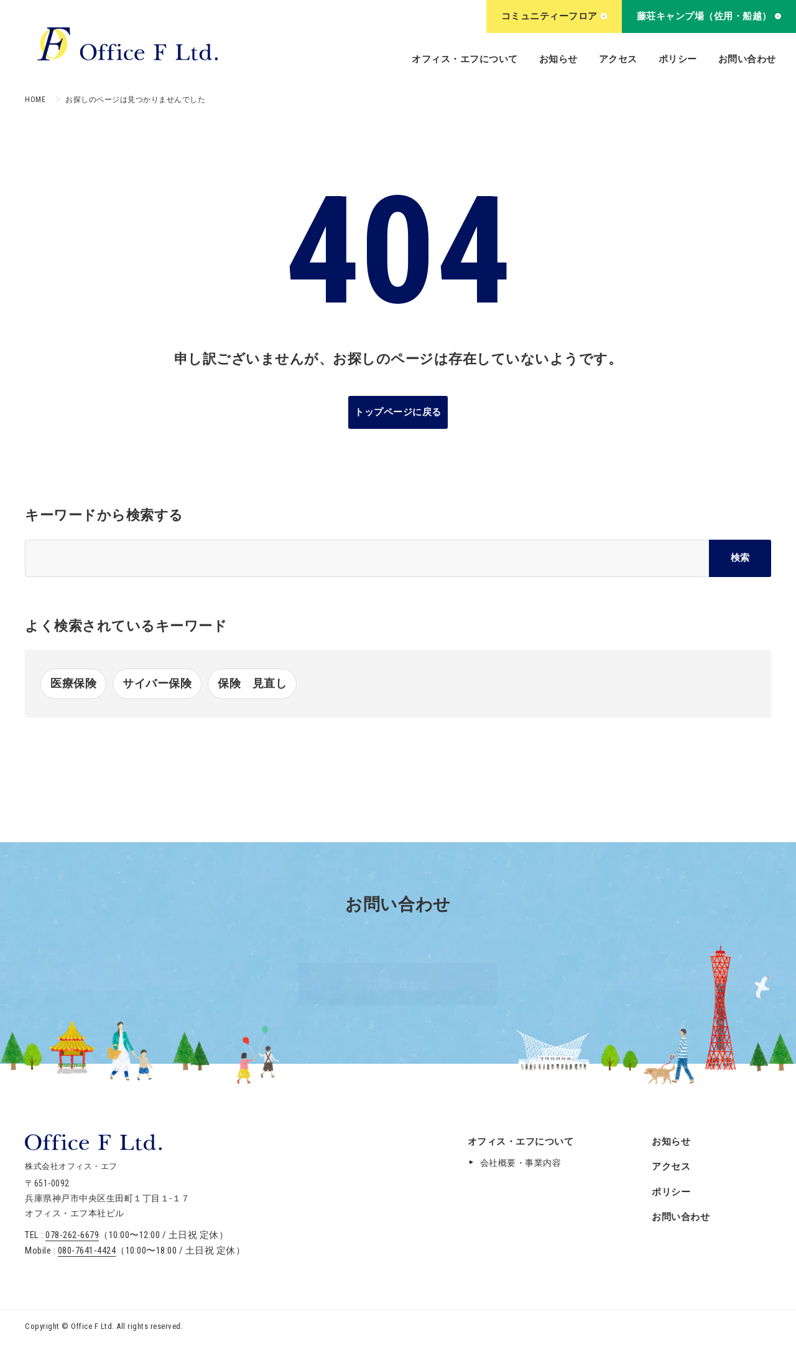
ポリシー (678, 59)
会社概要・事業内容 (521, 1163)
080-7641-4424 (87, 1250)
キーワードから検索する (104, 515)
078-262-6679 (72, 1235)
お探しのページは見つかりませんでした (135, 99)
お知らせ (558, 59)
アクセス (618, 59)
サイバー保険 (157, 683)
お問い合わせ (747, 59)
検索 (740, 557)
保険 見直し (252, 683)
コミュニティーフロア (554, 16)
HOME (35, 99)
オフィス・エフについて (465, 59)
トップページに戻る (398, 412)
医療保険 (73, 683)
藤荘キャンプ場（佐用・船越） (709, 16)
